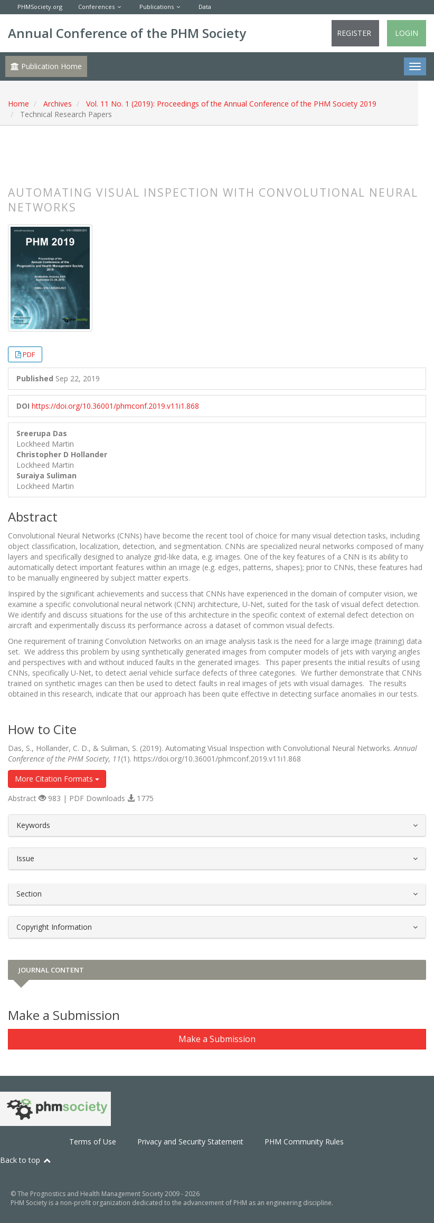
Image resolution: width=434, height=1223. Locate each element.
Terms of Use (92, 1142)
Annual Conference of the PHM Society (127, 33)
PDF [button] (29, 354)
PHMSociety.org (39, 7)
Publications (156, 7)
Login (406, 33)
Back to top (26, 1160)
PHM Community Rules (304, 1142)
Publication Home (46, 66)
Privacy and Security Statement (190, 1142)
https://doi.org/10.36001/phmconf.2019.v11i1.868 (115, 406)
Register (354, 33)
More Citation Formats (57, 779)
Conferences (96, 7)
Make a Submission (217, 1039)
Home (18, 104)
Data (205, 7)
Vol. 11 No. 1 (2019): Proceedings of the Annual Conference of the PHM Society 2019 (231, 104)
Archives (57, 104)
